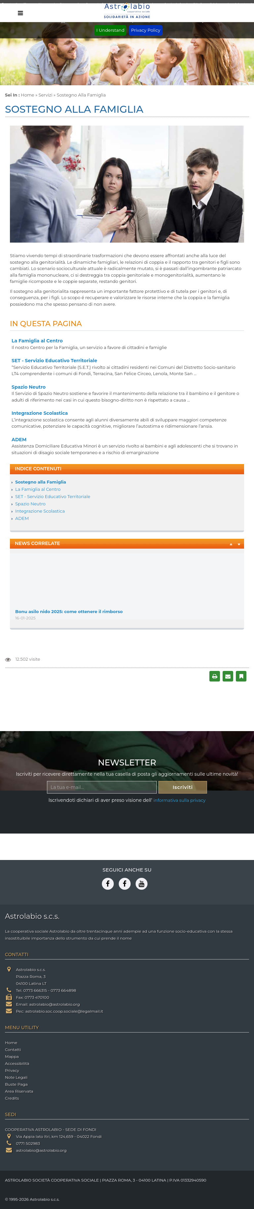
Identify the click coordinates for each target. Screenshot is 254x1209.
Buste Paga (16, 1084)
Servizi (46, 95)
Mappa (12, 1056)
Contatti (13, 1049)
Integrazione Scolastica (40, 413)
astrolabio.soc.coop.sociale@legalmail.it (64, 1011)
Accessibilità (17, 1063)
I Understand (110, 30)
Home (27, 95)
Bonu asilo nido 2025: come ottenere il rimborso (69, 612)
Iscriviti (183, 787)
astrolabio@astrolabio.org (54, 1004)
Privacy (12, 1070)
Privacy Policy (145, 30)
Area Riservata (19, 1091)
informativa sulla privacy (179, 800)
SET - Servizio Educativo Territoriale (54, 361)
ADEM (19, 440)
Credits (12, 1098)
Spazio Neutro (29, 387)
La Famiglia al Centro (37, 341)
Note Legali (16, 1077)
